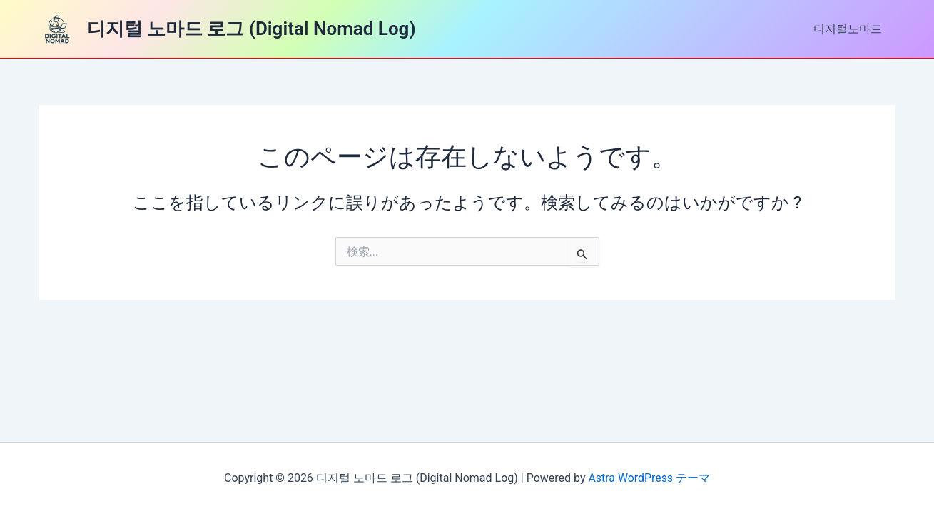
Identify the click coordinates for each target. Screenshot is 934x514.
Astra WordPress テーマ (649, 478)
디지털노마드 (850, 29)
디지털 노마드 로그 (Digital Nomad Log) (251, 28)
